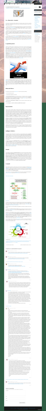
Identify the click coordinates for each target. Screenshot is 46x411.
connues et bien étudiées (12, 52)
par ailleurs (24, 33)
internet (17, 241)
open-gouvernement (27, 241)
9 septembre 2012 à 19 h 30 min (14, 359)
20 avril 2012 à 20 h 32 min (14, 290)
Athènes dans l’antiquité (8, 172)
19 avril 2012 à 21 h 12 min (14, 269)
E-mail (6, 398)
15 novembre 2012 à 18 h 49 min (13, 381)
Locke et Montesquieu (15, 36)
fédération (7, 80)
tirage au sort (10, 242)
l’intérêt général (18, 217)
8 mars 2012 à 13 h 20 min (12, 256)
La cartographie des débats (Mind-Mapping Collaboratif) (37, 17)
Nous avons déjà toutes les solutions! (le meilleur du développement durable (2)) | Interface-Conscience (17, 379)
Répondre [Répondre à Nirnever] (30, 267)
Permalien (16, 242)
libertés (21, 241)
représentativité (7, 242)
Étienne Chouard (17, 172)
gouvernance (14, 241)
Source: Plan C (16, 190)
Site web (6, 400)
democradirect (9, 269)
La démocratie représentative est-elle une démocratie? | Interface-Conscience (15, 261)
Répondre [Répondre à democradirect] (30, 304)
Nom (6, 396)
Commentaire (7, 391)
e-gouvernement (7, 241)
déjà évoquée (16, 91)
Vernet (8, 256)
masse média (23, 241)
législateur (19, 241)
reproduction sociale (12, 27)
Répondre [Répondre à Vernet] (30, 254)
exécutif (10, 241)
